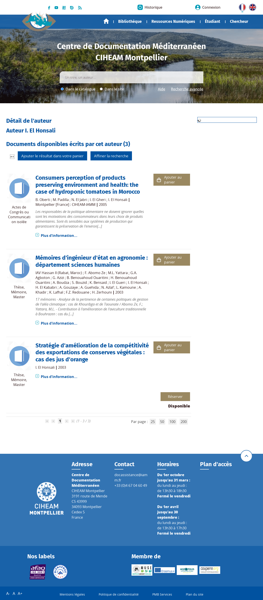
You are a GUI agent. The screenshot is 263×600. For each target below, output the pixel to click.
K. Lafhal (56, 292)
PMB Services (162, 594)
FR (241, 6)
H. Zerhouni (102, 292)
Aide (161, 89)
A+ (20, 593)
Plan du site (194, 594)
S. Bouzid (79, 282)
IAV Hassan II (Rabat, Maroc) (58, 272)
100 (172, 421)
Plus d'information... (59, 235)
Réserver (175, 396)
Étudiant (212, 21)
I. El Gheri (98, 199)
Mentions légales (72, 594)
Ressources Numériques (173, 21)
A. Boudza (61, 282)
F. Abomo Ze (95, 272)
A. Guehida (89, 287)
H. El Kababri (46, 287)
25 (153, 421)
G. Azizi (58, 277)
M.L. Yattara (118, 272)
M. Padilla (61, 199)
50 (162, 421)
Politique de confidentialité (119, 594)
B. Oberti (42, 199)
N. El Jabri (79, 199)
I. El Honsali (117, 199)
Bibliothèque (130, 21)
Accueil (106, 21)
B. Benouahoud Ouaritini (87, 277)
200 (184, 421)
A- (8, 593)
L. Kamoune (126, 287)
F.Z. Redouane (77, 292)
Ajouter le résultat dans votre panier (52, 155)
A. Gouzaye (68, 287)
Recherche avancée (187, 89)
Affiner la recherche (111, 155)
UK (251, 6)
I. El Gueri (117, 282)
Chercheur (239, 21)
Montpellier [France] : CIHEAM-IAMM (65, 204)
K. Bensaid (98, 282)
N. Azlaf (107, 287)
